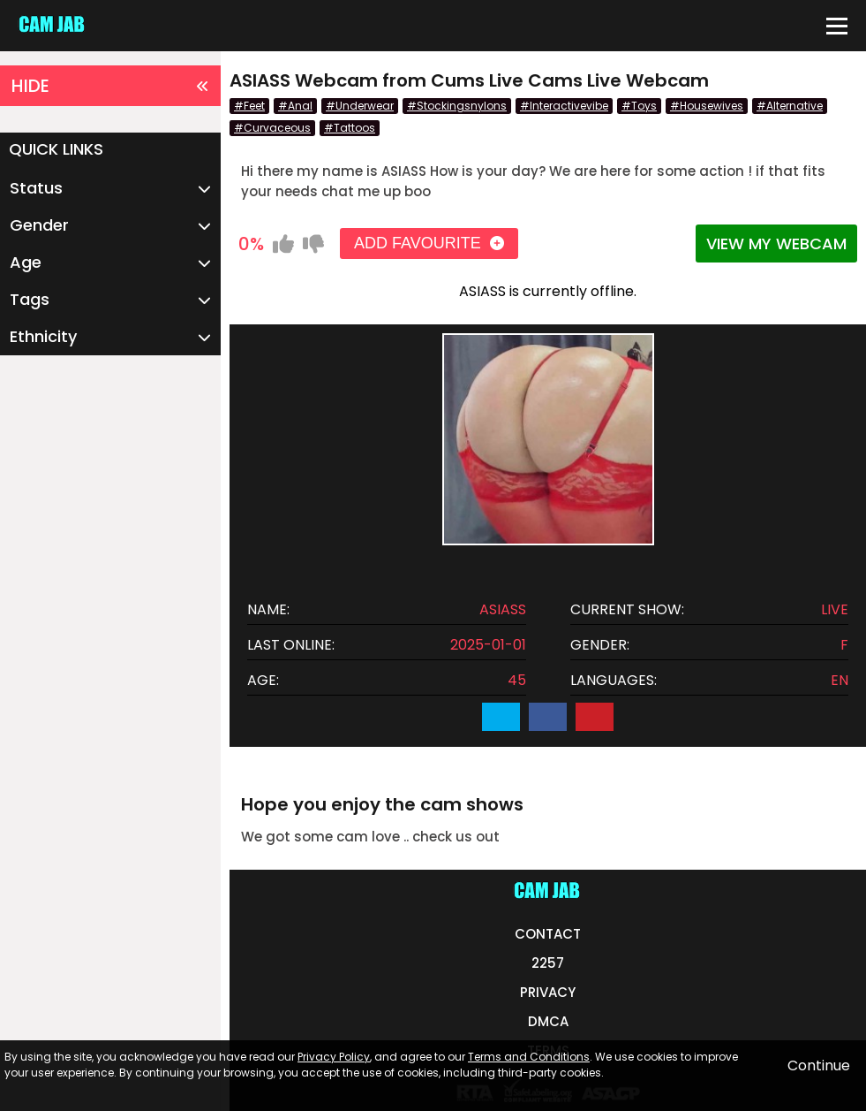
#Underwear (360, 105)
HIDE (110, 85)
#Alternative (790, 105)
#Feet (249, 105)
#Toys (639, 105)
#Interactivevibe (564, 105)
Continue (818, 1065)
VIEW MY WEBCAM (776, 243)
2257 (547, 963)
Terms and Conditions (529, 1056)
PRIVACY (548, 992)
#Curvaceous (272, 127)
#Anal (295, 105)
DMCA (548, 1021)
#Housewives (706, 105)
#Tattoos (349, 127)
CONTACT (548, 934)
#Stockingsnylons (457, 105)
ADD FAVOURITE (429, 243)
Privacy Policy (333, 1056)
